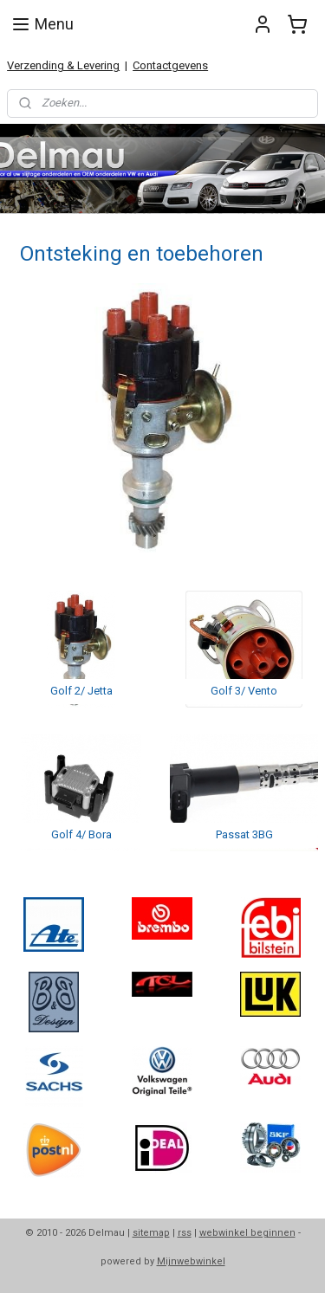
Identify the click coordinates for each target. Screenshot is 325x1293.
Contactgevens (170, 65)
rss (185, 1232)
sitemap (151, 1232)
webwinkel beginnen (247, 1232)
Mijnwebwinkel (191, 1261)
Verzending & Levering (63, 65)
